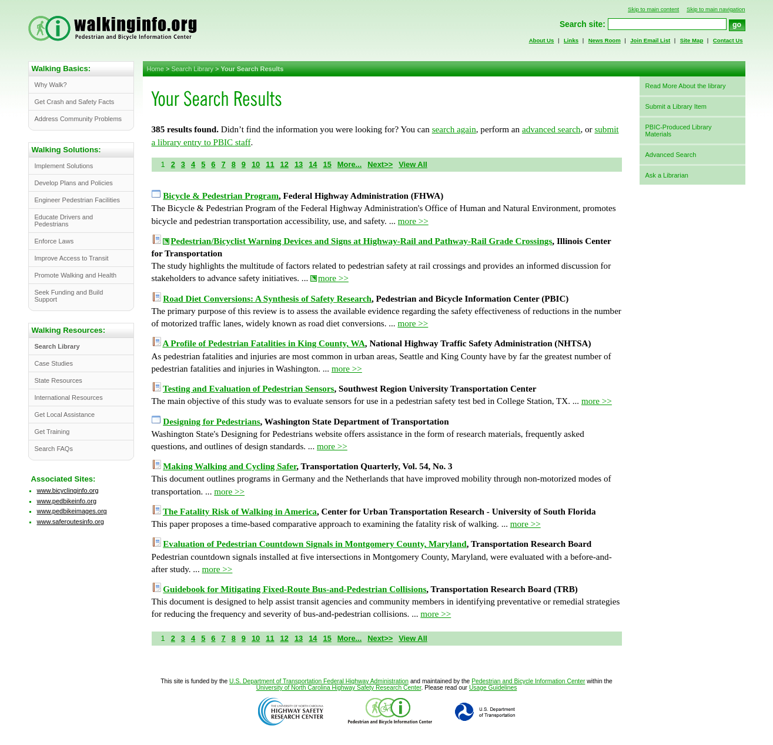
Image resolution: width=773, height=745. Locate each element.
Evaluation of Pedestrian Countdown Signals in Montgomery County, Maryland (314, 544)
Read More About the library (685, 85)
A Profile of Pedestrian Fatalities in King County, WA (263, 343)
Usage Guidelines (493, 687)
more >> (413, 221)
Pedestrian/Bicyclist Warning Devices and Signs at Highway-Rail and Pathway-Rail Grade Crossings (361, 241)
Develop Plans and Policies (74, 182)
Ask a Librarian (666, 175)
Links (571, 40)
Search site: (582, 24)
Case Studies (54, 363)
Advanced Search (671, 154)
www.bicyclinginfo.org (68, 490)
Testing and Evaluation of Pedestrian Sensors (248, 388)
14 (313, 164)
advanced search (551, 129)
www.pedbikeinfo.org (67, 501)
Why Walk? (51, 84)
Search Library (192, 68)
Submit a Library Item (676, 106)
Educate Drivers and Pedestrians (64, 220)
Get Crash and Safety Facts (75, 101)
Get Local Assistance (65, 414)
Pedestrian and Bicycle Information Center (528, 681)
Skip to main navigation (716, 9)
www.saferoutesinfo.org (70, 521)
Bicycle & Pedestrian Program (221, 196)
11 (270, 164)
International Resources (69, 397)
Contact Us (728, 40)
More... (349, 164)
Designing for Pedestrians (211, 421)
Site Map (692, 40)
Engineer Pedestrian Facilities (78, 199)
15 (327, 164)
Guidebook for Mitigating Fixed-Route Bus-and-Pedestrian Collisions (294, 589)
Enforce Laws (54, 241)
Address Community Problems (78, 118)
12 (284, 164)
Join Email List (650, 40)
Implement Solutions (64, 165)
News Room (604, 40)
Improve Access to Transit (72, 258)
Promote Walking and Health (76, 275)
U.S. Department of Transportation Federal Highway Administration (319, 681)
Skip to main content (653, 9)
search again (454, 129)
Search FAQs (54, 448)
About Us (541, 40)
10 (256, 164)
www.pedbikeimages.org (72, 511)
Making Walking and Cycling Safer (229, 466)
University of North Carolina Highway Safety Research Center (338, 687)
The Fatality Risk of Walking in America (240, 511)
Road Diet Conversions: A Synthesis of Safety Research (267, 298)
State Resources (58, 380)
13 (299, 164)
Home (155, 68)
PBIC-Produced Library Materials (678, 130)
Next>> (380, 164)
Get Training (52, 431)
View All (413, 164)
